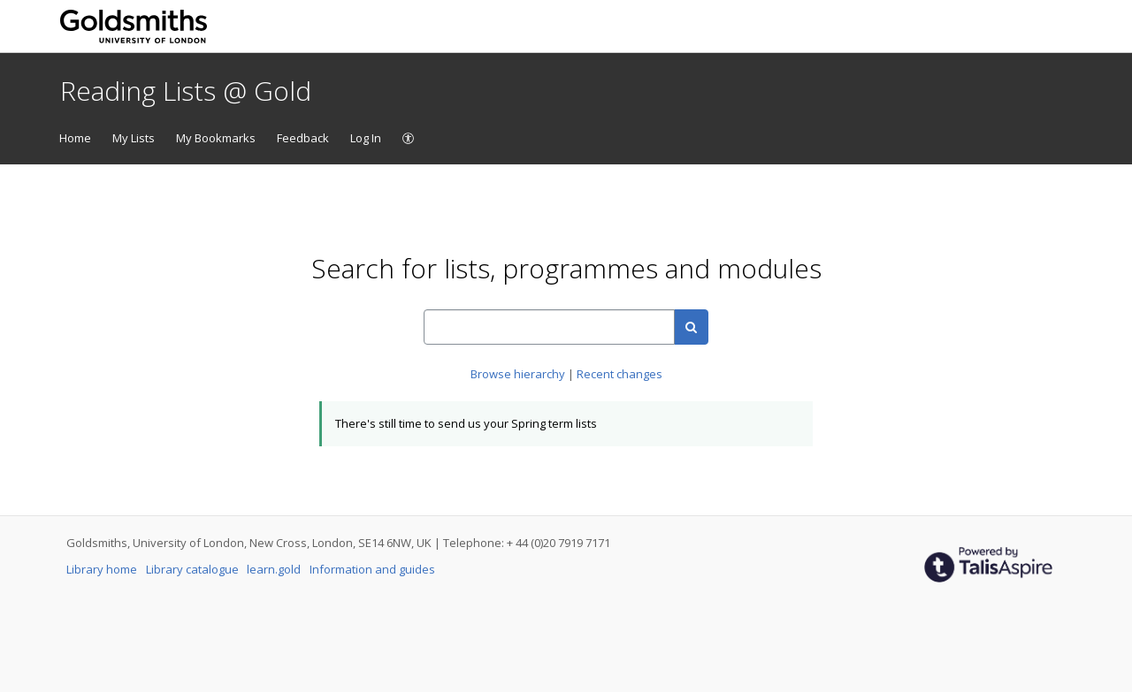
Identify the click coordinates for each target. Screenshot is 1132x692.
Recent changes (619, 374)
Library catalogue (193, 569)
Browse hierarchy (519, 374)
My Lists (133, 138)
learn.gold (275, 569)
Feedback (303, 138)
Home (75, 138)
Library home (103, 569)
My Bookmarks (216, 138)
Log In (365, 138)
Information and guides (372, 569)
